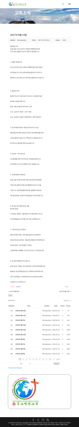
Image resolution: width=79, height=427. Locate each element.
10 (50, 359)
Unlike (18, 287)
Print (66, 287)
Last (58, 359)
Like (12, 287)
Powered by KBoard (15, 368)
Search (56, 364)
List (10, 295)
